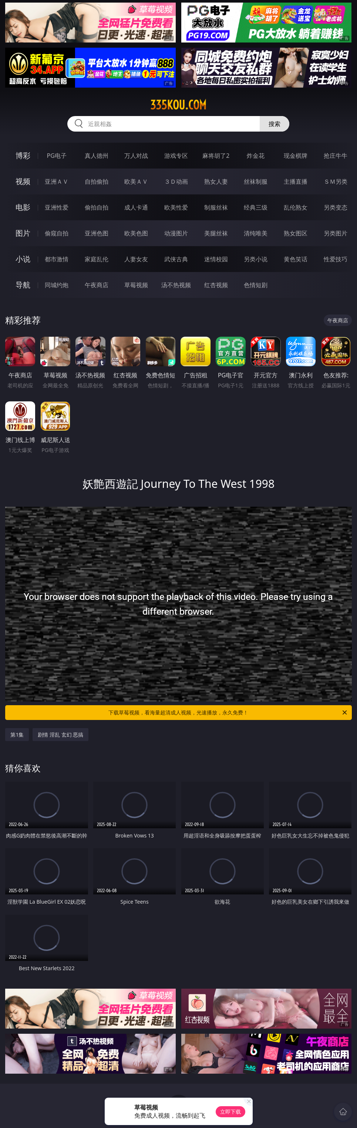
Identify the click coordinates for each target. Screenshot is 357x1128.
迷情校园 (216, 259)
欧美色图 (136, 233)
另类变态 (335, 207)
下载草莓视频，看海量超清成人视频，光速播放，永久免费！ (228, 712)
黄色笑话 (295, 259)
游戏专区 (176, 156)
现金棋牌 (295, 156)
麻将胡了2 (215, 156)
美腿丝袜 (216, 233)
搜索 (274, 124)
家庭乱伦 (96, 259)
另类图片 (335, 233)
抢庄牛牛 (335, 156)
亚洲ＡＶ (56, 181)
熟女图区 (295, 233)
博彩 (23, 155)
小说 (23, 259)
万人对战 (136, 156)
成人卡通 (136, 207)
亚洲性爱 (56, 207)
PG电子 (57, 156)
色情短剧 (255, 285)
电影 (23, 207)
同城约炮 (56, 285)
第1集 (17, 734)
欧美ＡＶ (136, 181)
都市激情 (56, 259)
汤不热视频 (176, 285)
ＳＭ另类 (335, 181)
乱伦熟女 (295, 207)
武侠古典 (176, 259)
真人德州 (96, 156)
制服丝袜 (216, 207)
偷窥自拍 (56, 233)
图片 (23, 233)
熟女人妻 (216, 181)
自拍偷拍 (96, 181)
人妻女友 (136, 259)
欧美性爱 (176, 207)
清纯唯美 (255, 233)
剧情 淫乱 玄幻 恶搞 (60, 734)
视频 (23, 181)
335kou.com (178, 105)
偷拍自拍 (96, 207)
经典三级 (255, 207)
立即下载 (230, 1111)
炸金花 (256, 156)
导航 (23, 285)
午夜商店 (96, 285)
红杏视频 (216, 285)
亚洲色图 (96, 233)
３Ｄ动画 (176, 181)
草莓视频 (136, 285)
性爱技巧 (335, 259)
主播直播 (295, 181)
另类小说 (255, 259)
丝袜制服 (255, 181)
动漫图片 (176, 233)
